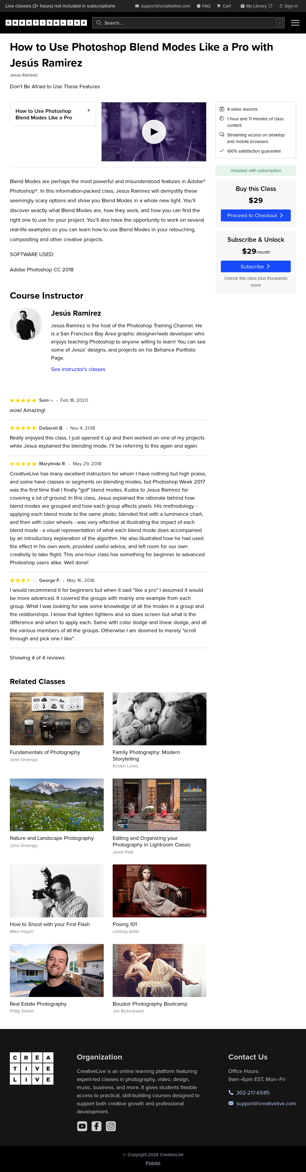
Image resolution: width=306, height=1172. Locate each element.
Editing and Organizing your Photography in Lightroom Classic (152, 841)
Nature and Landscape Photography (52, 838)
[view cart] (225, 6)
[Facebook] (96, 1126)
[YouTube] (82, 1126)
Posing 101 (125, 924)
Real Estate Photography (38, 1003)
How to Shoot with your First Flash (50, 924)
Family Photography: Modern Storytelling (146, 755)
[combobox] (188, 22)
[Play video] (154, 131)
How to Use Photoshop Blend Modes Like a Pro (44, 114)
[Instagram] (110, 1126)
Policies (153, 1163)
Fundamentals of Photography (45, 752)
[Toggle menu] (295, 22)
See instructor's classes (78, 369)
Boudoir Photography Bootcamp (150, 1003)
